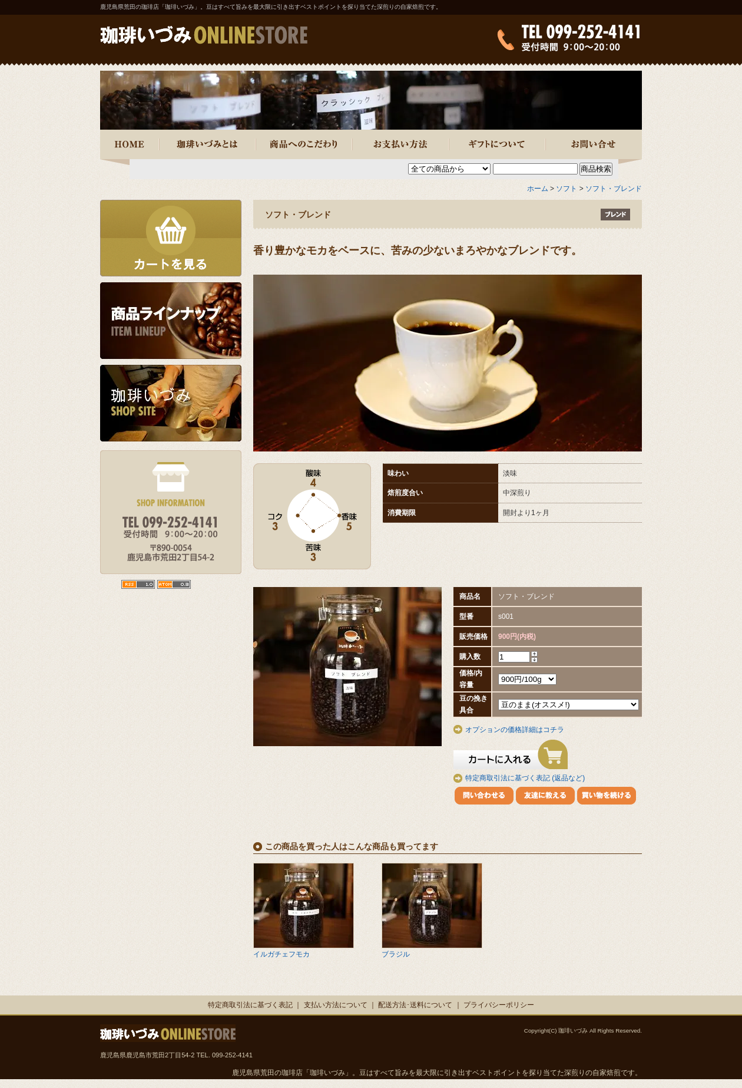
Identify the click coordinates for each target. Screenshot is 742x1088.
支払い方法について (335, 1005)
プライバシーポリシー (498, 1005)
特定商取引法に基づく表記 (250, 1005)
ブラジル (396, 954)
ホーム (537, 188)
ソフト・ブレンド (613, 188)
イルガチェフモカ (281, 954)
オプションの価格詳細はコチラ (514, 730)
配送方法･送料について (415, 1005)
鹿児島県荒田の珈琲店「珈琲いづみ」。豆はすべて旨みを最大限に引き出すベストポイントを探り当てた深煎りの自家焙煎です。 (271, 7)
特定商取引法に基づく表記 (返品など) (525, 778)
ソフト (566, 188)
